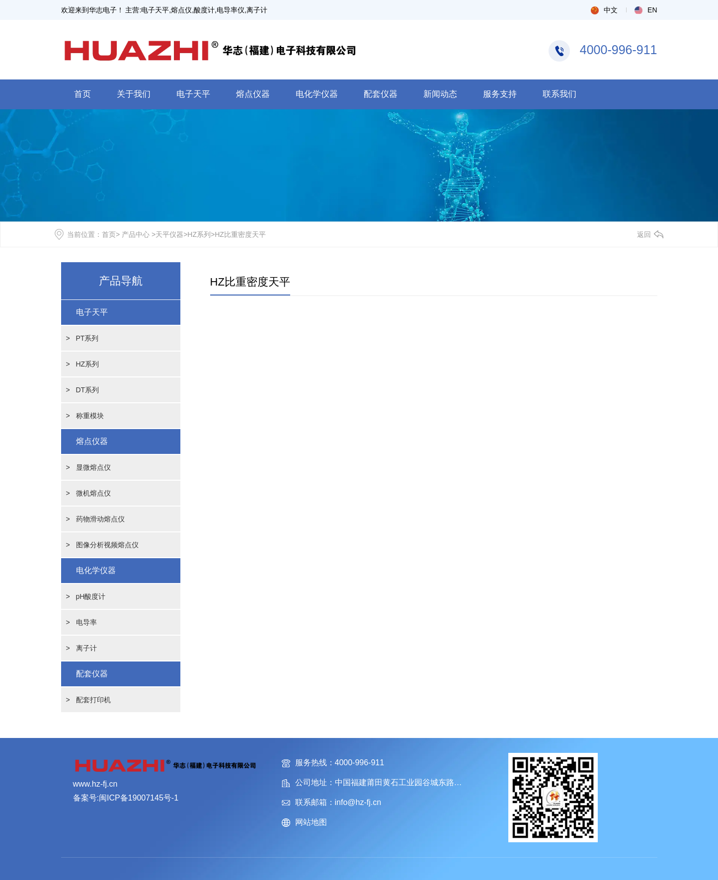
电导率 (86, 622)
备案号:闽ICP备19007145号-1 (126, 798)
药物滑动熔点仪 (100, 519)
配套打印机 (93, 700)
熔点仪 (181, 10)
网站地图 (311, 822)
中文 (604, 10)
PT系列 (87, 338)
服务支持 (500, 94)
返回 (644, 234)
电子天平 (155, 10)
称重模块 (90, 416)
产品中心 (136, 234)
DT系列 (87, 390)
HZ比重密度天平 (250, 282)
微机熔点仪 (93, 493)
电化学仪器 (317, 94)
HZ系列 (199, 234)
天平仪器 (169, 234)
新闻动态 (440, 94)
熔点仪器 (253, 94)
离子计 (256, 10)
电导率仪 (230, 10)
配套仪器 (381, 94)
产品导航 (121, 281)
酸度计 (204, 10)
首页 (82, 94)
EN (646, 10)
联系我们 (559, 94)
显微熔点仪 (93, 467)
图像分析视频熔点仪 (107, 545)
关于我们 (134, 94)
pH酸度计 (91, 596)
